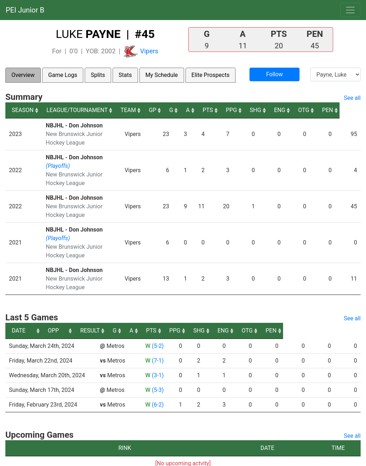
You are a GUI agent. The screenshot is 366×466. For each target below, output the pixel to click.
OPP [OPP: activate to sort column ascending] (108, 313)
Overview (23, 75)
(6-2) (157, 387)
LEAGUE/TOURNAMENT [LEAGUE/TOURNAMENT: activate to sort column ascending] (77, 110)
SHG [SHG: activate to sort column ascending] (276, 110)
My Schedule (161, 75)
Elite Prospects (211, 75)
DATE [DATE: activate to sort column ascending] (18, 313)
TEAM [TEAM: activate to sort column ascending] (147, 110)
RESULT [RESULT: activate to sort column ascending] (150, 313)
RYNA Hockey (156, 458)
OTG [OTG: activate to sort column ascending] (324, 110)
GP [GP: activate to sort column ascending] (172, 110)
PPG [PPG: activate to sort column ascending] (251, 110)
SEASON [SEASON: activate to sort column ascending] (23, 110)
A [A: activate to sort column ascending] (207, 110)
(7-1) (157, 343)
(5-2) (157, 328)
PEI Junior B (25, 10)
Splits (98, 75)
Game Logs (62, 75)
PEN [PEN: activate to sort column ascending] (348, 110)
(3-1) (157, 358)
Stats (125, 75)
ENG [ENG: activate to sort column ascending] (300, 110)
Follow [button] (274, 74)
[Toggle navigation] (350, 10)
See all (352, 97)
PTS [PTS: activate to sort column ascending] (228, 110)
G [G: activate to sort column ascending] (191, 110)
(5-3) (157, 372)
